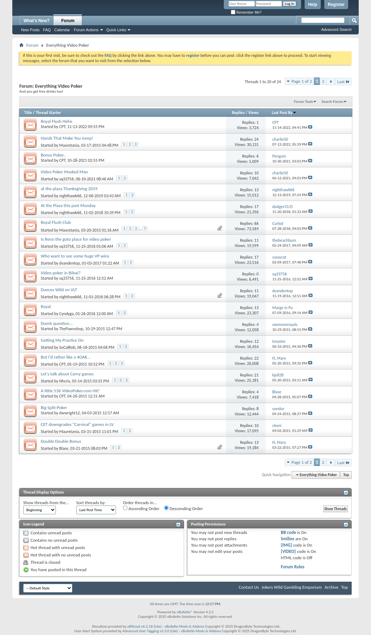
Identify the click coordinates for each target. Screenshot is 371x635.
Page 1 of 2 (302, 81)
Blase (64, 448)
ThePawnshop (71, 328)
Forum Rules (292, 566)
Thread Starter (48, 112)
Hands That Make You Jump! (67, 138)
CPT (62, 126)
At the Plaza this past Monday (68, 205)
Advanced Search (336, 29)
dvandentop (69, 263)
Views (253, 112)
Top (346, 475)
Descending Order (183, 508)
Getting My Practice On (62, 340)
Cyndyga (66, 313)
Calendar (62, 30)
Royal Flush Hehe (56, 121)
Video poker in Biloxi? (61, 272)
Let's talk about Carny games (67, 373)
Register (336, 4)
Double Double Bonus (61, 441)
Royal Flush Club (56, 222)
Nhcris (64, 381)
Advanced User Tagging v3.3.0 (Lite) (150, 631)
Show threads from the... (46, 502)
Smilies (287, 538)
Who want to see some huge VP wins (75, 256)
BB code (288, 532)
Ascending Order (141, 508)
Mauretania (69, 145)
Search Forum (333, 101)
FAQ (47, 30)
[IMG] (286, 545)
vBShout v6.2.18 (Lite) (144, 626)
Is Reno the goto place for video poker (76, 239)
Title (28, 112)
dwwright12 (69, 412)
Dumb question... (57, 323)
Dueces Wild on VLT (59, 289)
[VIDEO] (288, 551)
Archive (331, 587)
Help (312, 4)
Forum (67, 20)
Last (343, 81)
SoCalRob (67, 347)
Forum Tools (303, 101)
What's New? (37, 20)
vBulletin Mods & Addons (184, 626)
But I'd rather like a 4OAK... (66, 357)
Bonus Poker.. (53, 155)
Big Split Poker (54, 407)
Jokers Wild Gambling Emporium (292, 587)
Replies (238, 112)
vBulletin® (185, 612)
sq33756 (66, 178)
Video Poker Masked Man (64, 171)
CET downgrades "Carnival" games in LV (77, 424)
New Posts (30, 30)
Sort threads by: (91, 502)
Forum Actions (86, 30)
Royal (46, 306)
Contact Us (249, 587)
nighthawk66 (70, 195)
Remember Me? (246, 12)
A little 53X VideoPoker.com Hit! (70, 390)
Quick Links (116, 30)
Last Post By (284, 112)
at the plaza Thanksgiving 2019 (69, 188)
